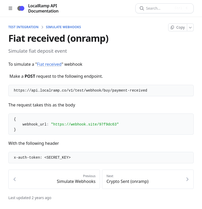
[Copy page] (177, 27)
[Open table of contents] (10, 8)
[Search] (158, 8)
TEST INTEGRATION (23, 27)
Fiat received (49, 64)
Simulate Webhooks (63, 27)
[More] (190, 27)
